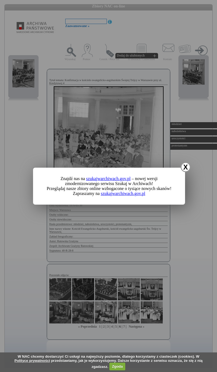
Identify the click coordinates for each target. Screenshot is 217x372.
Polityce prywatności (32, 360)
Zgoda (117, 366)
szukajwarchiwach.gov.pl (108, 178)
